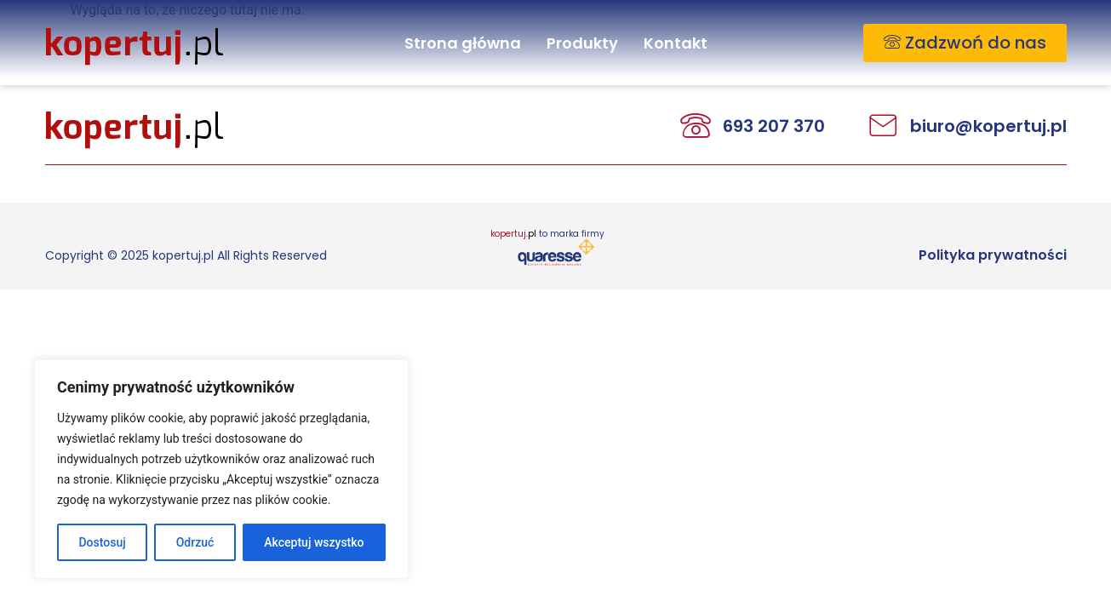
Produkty (582, 43)
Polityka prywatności (993, 255)
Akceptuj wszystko (314, 542)
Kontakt (675, 43)
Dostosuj (101, 542)
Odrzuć (195, 542)
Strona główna (462, 43)
